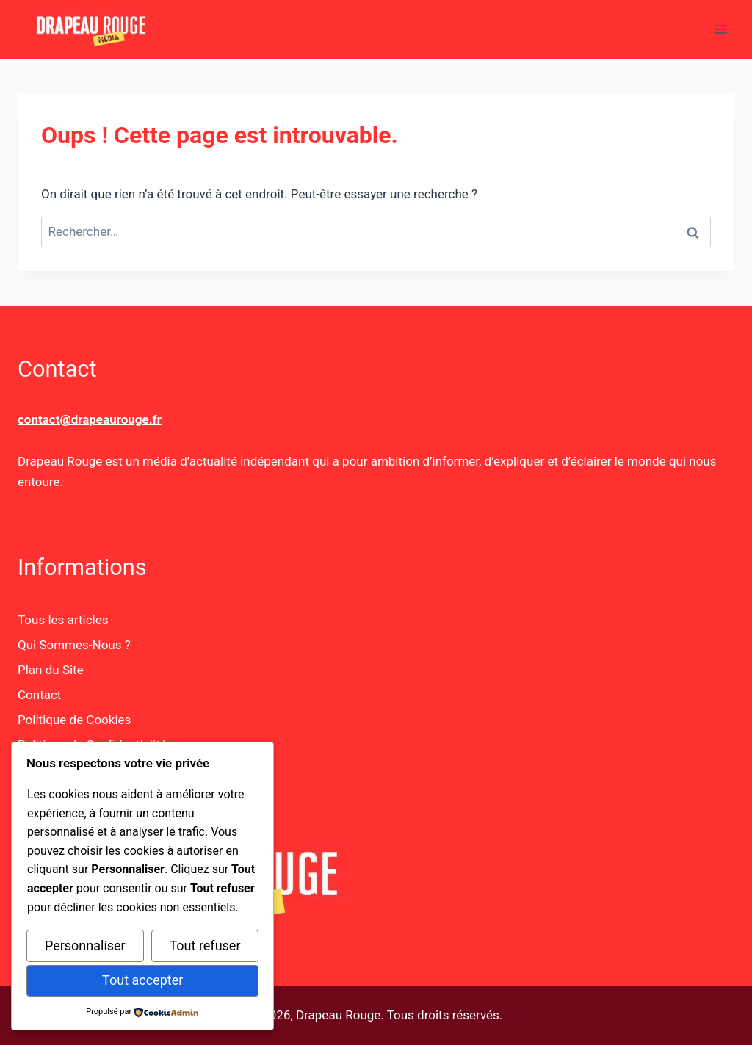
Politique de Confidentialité (92, 744)
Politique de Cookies (74, 719)
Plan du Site (51, 669)
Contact (39, 694)
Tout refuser (204, 945)
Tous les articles (63, 619)
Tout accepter (142, 980)
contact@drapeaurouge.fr (90, 419)
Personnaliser (85, 945)
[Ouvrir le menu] (720, 29)
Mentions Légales (67, 769)
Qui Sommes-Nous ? (74, 644)
